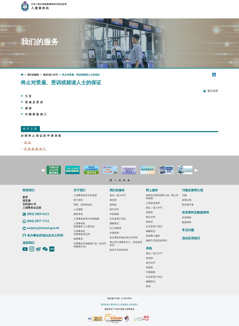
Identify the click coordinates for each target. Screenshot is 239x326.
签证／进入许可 (118, 195)
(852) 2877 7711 (36, 221)
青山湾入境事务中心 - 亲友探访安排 (126, 243)
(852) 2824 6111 (36, 214)
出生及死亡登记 (118, 218)
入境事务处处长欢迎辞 (85, 195)
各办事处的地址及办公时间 (43, 235)
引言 (29, 96)
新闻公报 (186, 200)
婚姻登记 (114, 223)
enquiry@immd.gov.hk (41, 228)
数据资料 (186, 222)
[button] (42, 170)
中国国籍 (114, 214)
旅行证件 (114, 209)
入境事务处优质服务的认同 (82, 232)
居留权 (113, 204)
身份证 (149, 221)
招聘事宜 (78, 238)
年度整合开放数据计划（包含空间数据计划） (90, 245)
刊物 (184, 195)
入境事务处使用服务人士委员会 (84, 225)
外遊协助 (114, 232)
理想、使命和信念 (83, 204)
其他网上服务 (153, 235)
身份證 (113, 200)
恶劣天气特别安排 (119, 249)
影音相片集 (188, 204)
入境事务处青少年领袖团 (86, 218)
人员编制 (78, 209)
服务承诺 (78, 214)
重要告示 (115, 304)
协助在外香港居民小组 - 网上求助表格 (162, 197)
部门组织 (78, 200)
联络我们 (134, 304)
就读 (29, 108)
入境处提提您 (153, 203)
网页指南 (105, 304)
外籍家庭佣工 (36, 114)
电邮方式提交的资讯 (156, 240)
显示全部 (212, 90)
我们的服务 (33, 74)
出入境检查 (115, 228)
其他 (148, 286)
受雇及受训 (34, 102)
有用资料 (186, 217)
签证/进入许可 (50, 74)
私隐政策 (124, 304)
